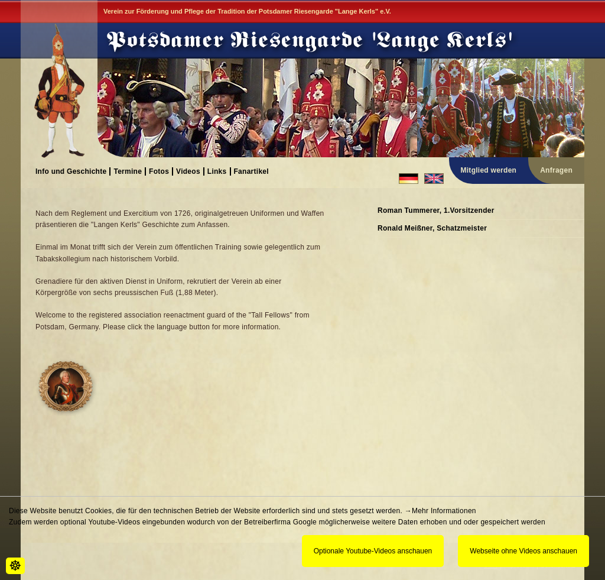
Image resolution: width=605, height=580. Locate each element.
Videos (188, 171)
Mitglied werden (489, 170)
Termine (127, 171)
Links (217, 171)
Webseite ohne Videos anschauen (523, 551)
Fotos (159, 171)
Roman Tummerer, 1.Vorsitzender (436, 210)
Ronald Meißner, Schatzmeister (432, 228)
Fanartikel (251, 171)
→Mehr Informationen (440, 511)
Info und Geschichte (70, 171)
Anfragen (556, 170)
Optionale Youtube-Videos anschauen (373, 551)
